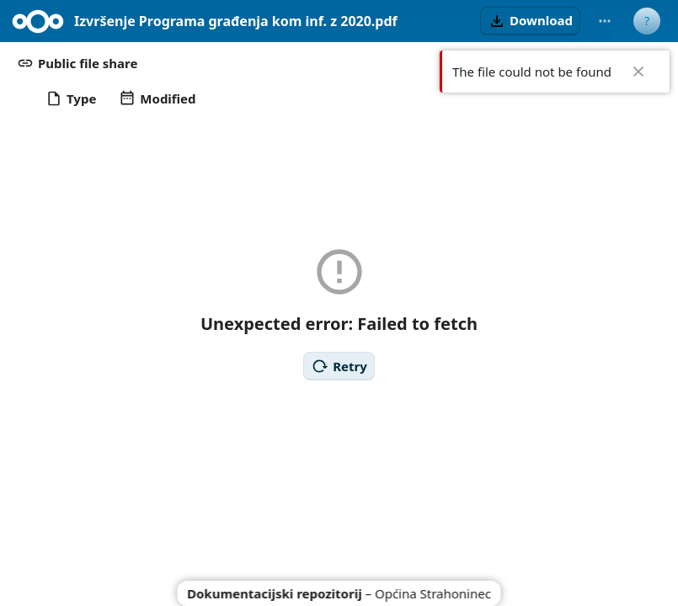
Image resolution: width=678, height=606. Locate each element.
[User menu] (647, 21)
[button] (530, 21)
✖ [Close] (638, 71)
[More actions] (605, 21)
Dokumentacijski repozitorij (274, 593)
